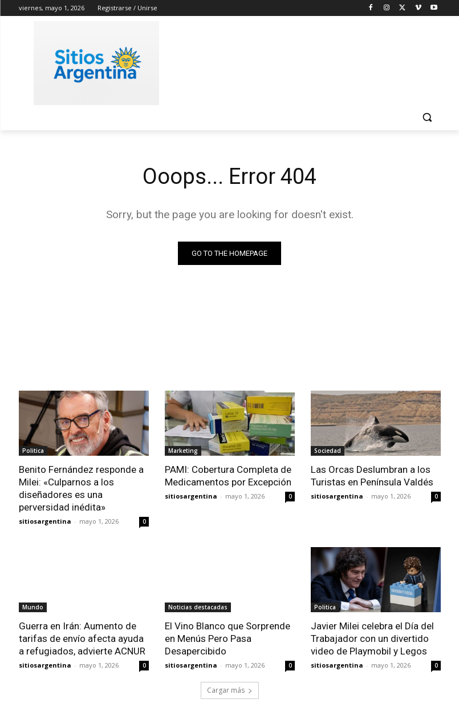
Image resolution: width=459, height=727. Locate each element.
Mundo (32, 607)
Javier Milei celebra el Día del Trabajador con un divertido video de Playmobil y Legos (372, 638)
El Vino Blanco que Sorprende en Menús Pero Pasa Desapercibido (227, 638)
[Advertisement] (307, 61)
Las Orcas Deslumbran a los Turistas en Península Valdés (372, 476)
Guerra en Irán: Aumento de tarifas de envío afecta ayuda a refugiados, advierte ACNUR (82, 638)
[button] (427, 117)
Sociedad (327, 451)
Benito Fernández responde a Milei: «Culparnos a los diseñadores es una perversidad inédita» (81, 488)
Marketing (183, 451)
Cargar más (230, 691)
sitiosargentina (45, 521)
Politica (33, 451)
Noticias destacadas (198, 607)
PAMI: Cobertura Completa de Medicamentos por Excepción (228, 476)
